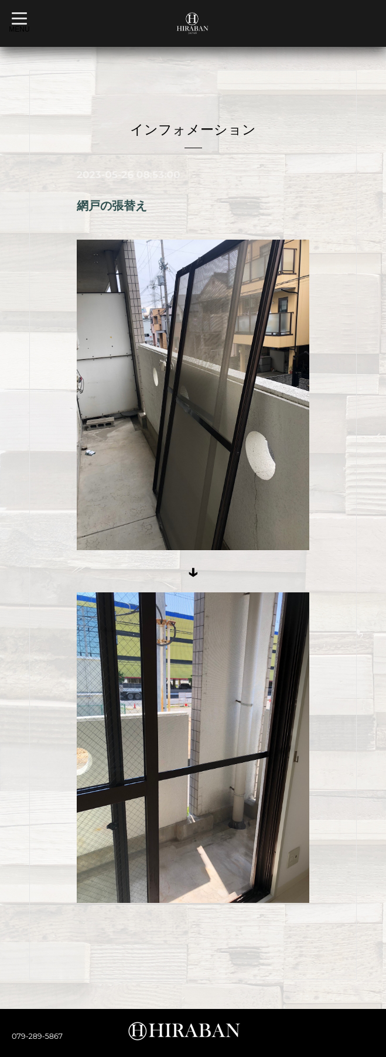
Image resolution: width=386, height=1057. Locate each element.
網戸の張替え (112, 206)
